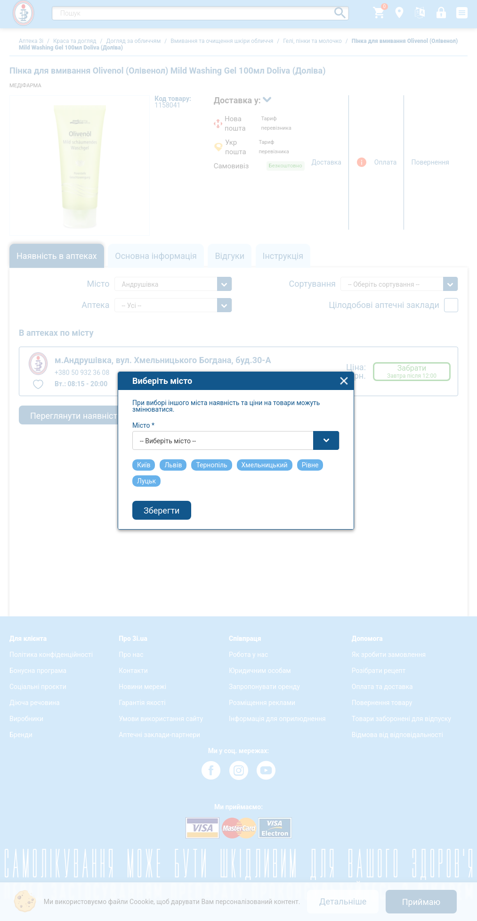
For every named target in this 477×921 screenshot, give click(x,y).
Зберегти (165, 498)
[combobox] (239, 428)
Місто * (147, 413)
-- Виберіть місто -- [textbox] (171, 428)
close (347, 368)
